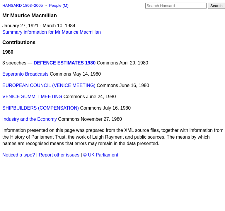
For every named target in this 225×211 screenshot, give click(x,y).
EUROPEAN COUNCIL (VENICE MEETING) (49, 85)
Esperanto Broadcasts (25, 74)
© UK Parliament (100, 154)
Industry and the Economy (29, 119)
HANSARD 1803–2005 (22, 5)
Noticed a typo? (18, 154)
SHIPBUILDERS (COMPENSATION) (40, 108)
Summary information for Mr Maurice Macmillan (51, 32)
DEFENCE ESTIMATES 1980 (65, 62)
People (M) (58, 5)
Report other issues (59, 154)
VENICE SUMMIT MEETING (32, 96)
